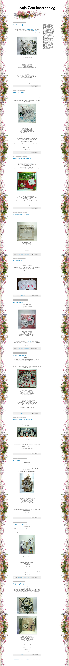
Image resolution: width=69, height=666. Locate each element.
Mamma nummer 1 (18, 302)
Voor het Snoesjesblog (20, 25)
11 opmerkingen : (27, 654)
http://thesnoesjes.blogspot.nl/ (29, 29)
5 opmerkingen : (26, 152)
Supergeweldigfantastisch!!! (21, 214)
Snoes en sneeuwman (19, 355)
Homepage (27, 659)
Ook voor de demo (18, 92)
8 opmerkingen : (26, 517)
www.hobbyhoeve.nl (31, 163)
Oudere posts (38, 659)
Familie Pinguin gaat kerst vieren (22, 419)
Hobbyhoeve (35, 30)
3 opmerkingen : (26, 577)
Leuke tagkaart (17, 460)
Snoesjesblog (35, 532)
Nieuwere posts (16, 659)
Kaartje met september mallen (22, 158)
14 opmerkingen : (27, 254)
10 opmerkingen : (27, 413)
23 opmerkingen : (27, 295)
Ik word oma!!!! (17, 260)
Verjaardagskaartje (18, 584)
